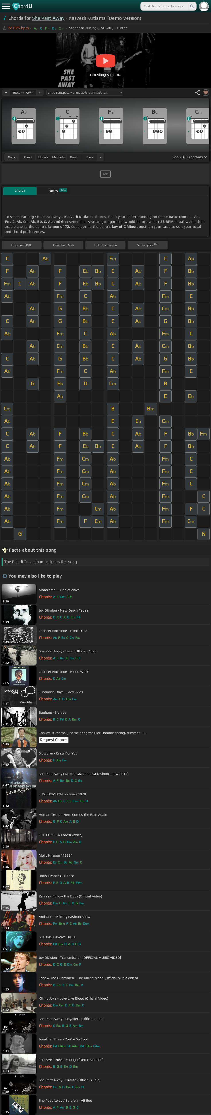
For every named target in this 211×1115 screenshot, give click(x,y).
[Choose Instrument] (100, 157)
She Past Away (48, 18)
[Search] (192, 6)
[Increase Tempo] (40, 92)
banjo (74, 157)
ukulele (43, 157)
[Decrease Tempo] (6, 92)
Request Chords (53, 740)
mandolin (58, 157)
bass (89, 157)
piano (28, 157)
